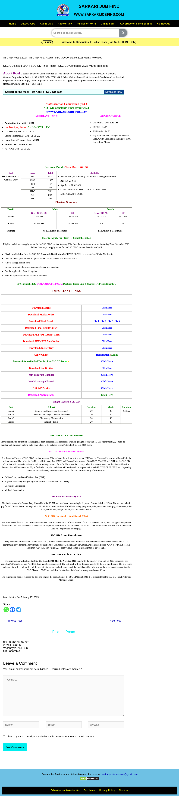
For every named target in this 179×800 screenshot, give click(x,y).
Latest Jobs (28, 23)
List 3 (110, 321)
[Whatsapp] (6, 609)
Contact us (163, 23)
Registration (102, 354)
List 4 (117, 321)
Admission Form (86, 23)
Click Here (107, 361)
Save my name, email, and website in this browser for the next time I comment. (51, 737)
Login (114, 354)
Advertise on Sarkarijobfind (136, 23)
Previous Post (12, 620)
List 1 (96, 321)
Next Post (117, 620)
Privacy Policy (107, 791)
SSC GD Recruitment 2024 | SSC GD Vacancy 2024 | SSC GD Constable (16, 646)
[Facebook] (12, 609)
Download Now (113, 92)
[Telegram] (18, 609)
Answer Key (65, 23)
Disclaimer (90, 791)
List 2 (103, 321)
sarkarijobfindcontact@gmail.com (119, 775)
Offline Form (108, 23)
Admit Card (46, 23)
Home (12, 23)
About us (123, 791)
